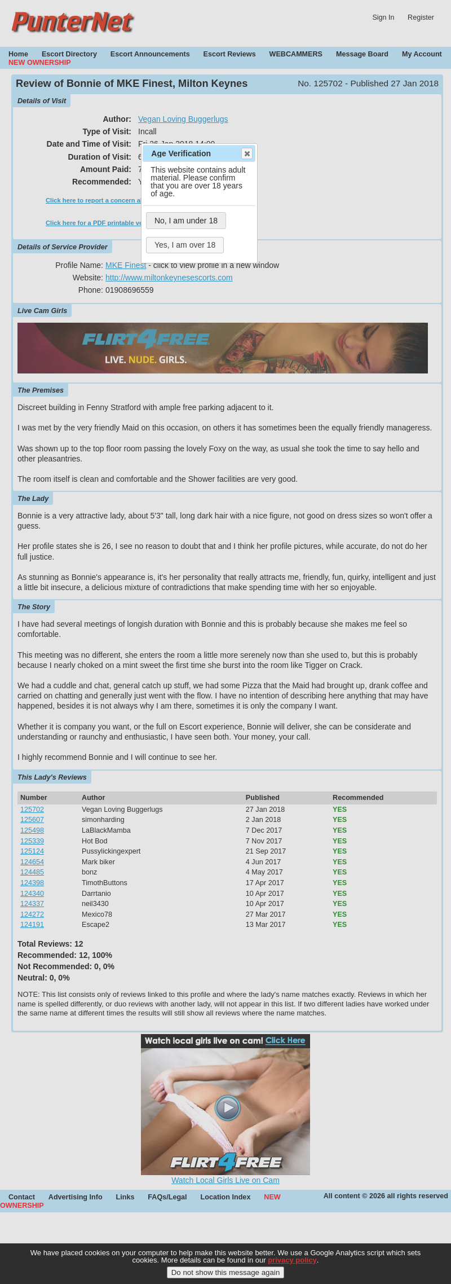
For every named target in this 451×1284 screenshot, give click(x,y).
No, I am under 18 (186, 220)
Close (246, 153)
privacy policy (292, 1260)
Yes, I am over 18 (184, 244)
